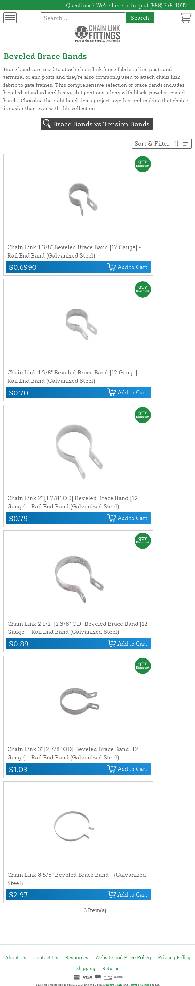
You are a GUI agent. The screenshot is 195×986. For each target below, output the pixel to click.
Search (140, 17)
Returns (111, 968)
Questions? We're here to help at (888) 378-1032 (126, 5)
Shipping (85, 968)
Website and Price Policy (123, 957)
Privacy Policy (174, 957)
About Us (15, 957)
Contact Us (45, 957)
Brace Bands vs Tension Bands (101, 123)
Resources (76, 957)
